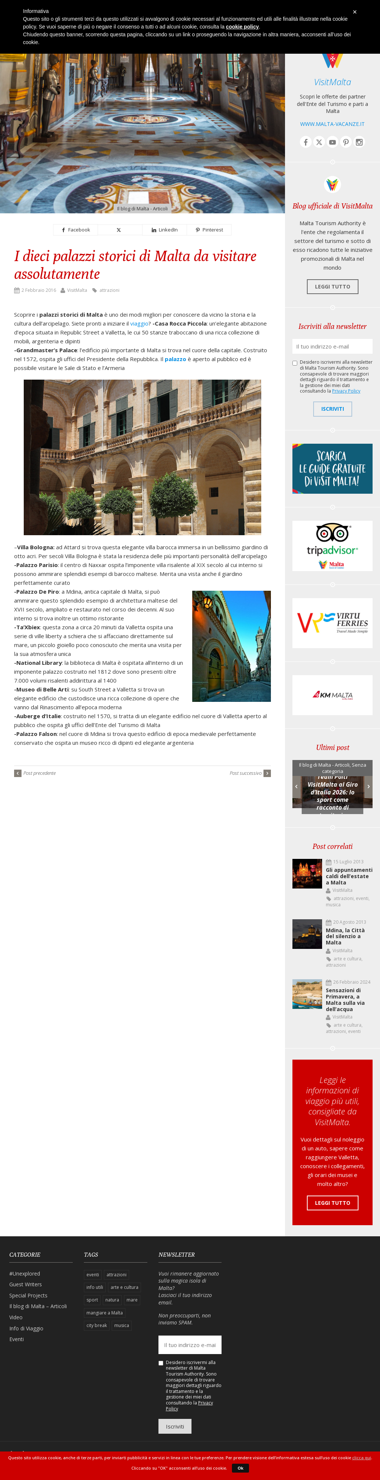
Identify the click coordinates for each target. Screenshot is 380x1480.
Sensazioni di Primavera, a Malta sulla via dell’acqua (345, 999)
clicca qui (361, 1457)
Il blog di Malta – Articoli (38, 1306)
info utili (94, 1287)
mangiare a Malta (104, 1313)
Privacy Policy (346, 391)
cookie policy (242, 27)
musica (333, 904)
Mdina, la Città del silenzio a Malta (345, 936)
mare (132, 1300)
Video (16, 1317)
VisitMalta (77, 290)
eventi (362, 898)
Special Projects (28, 1295)
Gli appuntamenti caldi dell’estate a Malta (349, 876)
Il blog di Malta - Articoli (142, 208)
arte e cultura (347, 959)
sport (92, 1300)
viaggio (139, 323)
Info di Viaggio (26, 1328)
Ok (240, 1468)
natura (112, 1300)
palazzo (175, 359)
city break (96, 1325)
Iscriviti (332, 408)
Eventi (16, 1339)
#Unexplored (24, 1273)
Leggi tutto (332, 286)
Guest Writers (25, 1284)
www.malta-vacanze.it (332, 123)
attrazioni (109, 290)
